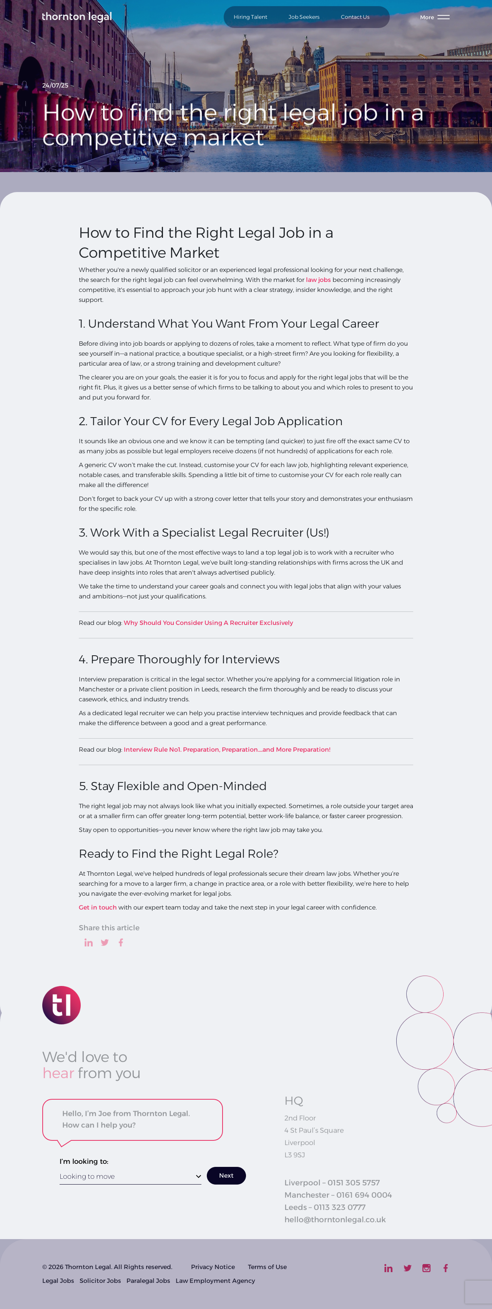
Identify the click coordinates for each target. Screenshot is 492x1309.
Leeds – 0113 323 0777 (325, 1213)
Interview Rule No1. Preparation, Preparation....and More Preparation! (227, 749)
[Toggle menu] (435, 17)
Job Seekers (304, 16)
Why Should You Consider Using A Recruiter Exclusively (208, 622)
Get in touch (98, 907)
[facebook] (121, 943)
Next (226, 1175)
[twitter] (105, 943)
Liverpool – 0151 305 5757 (332, 1188)
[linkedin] (89, 943)
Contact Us (355, 16)
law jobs (318, 279)
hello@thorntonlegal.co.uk (335, 1225)
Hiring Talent (250, 16)
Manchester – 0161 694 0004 (338, 1201)
